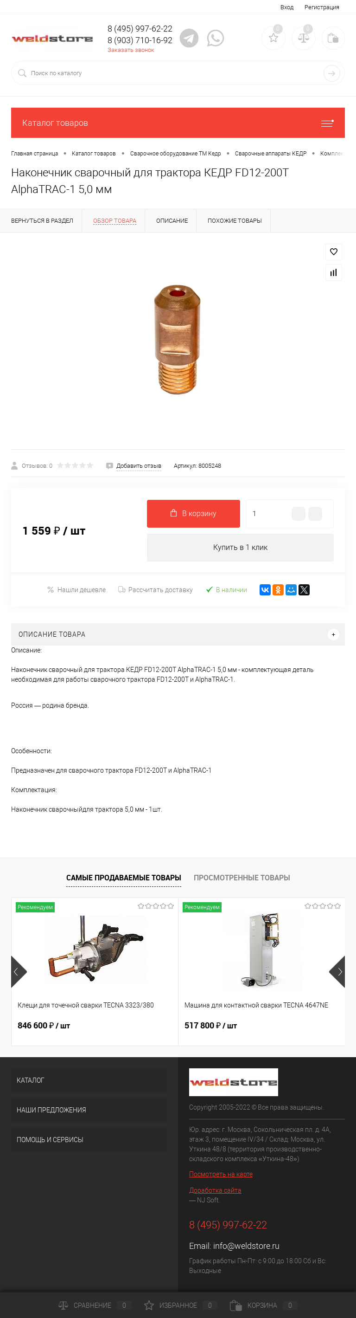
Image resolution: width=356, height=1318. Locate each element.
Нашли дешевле (76, 590)
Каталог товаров (178, 123)
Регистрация (322, 7)
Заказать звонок (131, 49)
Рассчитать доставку (155, 590)
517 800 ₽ (210, 1026)
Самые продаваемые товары (123, 877)
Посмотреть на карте (221, 1174)
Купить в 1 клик (240, 547)
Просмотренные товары (242, 877)
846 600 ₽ (44, 1026)
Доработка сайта (215, 1190)
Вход (286, 7)
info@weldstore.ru (246, 1246)
